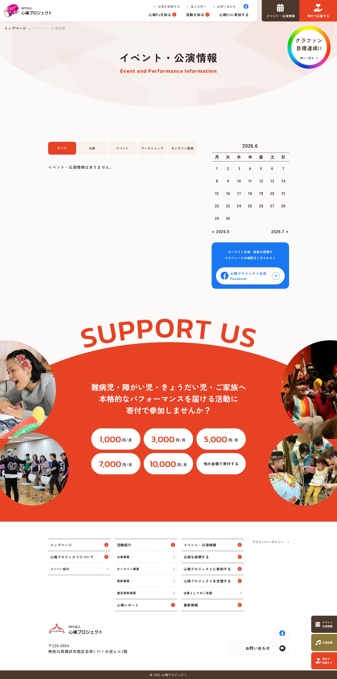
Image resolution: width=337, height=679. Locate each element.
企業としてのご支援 (198, 593)
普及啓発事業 (126, 593)
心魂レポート (128, 605)
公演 (92, 148)
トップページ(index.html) (28, 10)
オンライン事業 (128, 569)
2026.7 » (280, 231)
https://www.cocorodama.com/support (324, 660)
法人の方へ (198, 6)
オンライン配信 (182, 148)
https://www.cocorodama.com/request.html (324, 642)
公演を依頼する (169, 6)
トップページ (15, 28)
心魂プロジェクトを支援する (207, 580)
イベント (122, 148)
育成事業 (123, 581)
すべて (62, 148)
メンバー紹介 (59, 569)
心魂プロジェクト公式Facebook (248, 276)
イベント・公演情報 (200, 544)
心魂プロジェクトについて (72, 556)
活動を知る (195, 14)
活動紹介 (124, 544)
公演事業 (123, 557)
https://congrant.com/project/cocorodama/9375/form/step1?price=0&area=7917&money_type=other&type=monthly (221, 463)
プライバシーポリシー (268, 542)
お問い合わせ (226, 6)
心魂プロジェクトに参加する (207, 568)
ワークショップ (152, 148)
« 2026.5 (221, 231)
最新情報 (191, 605)
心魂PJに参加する (234, 14)
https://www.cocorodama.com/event (324, 624)
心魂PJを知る (160, 14)
